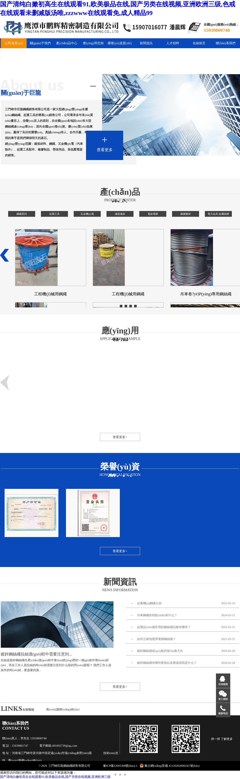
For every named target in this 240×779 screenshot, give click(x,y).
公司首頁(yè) (14, 43)
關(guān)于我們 (40, 43)
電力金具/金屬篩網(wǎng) (218, 214)
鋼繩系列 (21, 213)
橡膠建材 (185, 213)
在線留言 (199, 43)
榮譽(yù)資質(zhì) (120, 43)
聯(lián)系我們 (225, 43)
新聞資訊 (146, 43)
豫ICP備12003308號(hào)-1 (120, 765)
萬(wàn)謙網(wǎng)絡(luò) (62, 709)
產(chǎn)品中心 (66, 43)
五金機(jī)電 (87, 213)
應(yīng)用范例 (93, 43)
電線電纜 (153, 213)
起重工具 (54, 213)
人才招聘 (172, 43)
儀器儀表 (120, 213)
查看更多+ (120, 437)
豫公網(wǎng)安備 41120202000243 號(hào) (169, 765)
